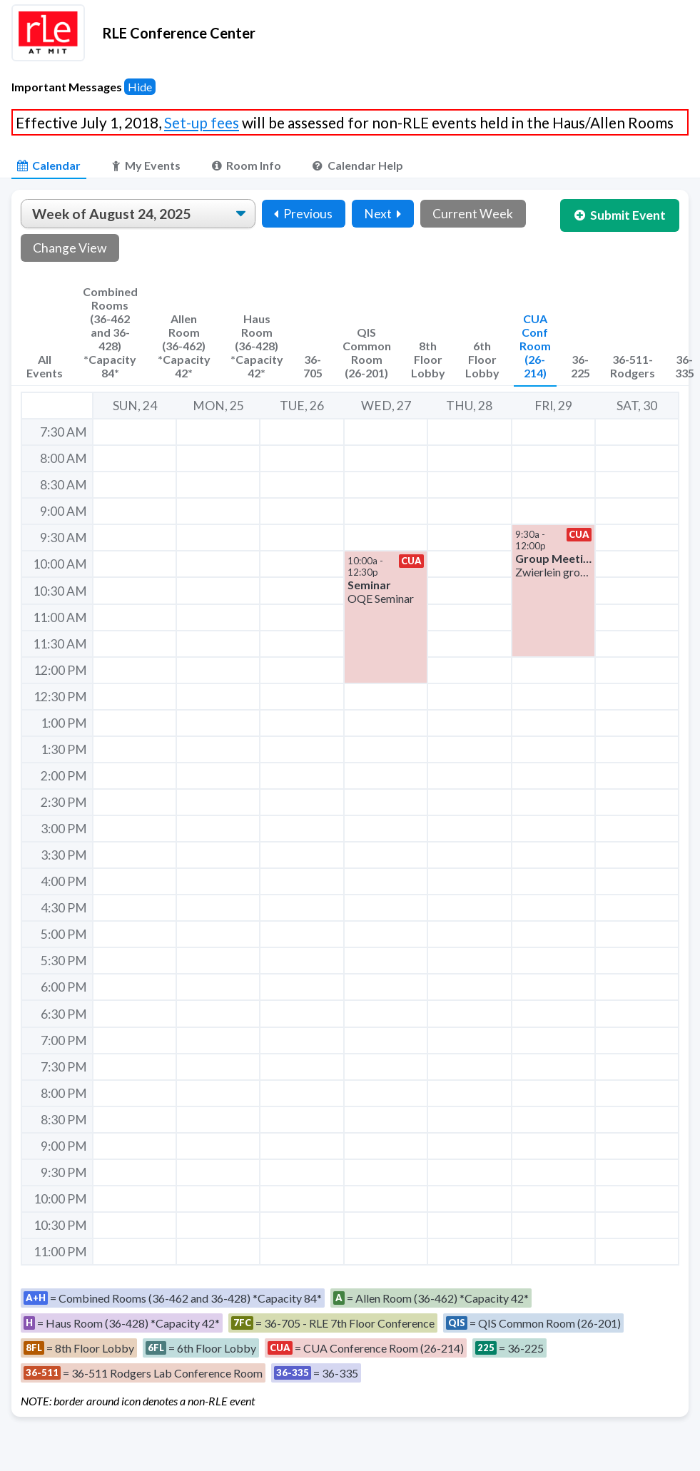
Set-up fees (201, 122)
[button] (553, 590)
